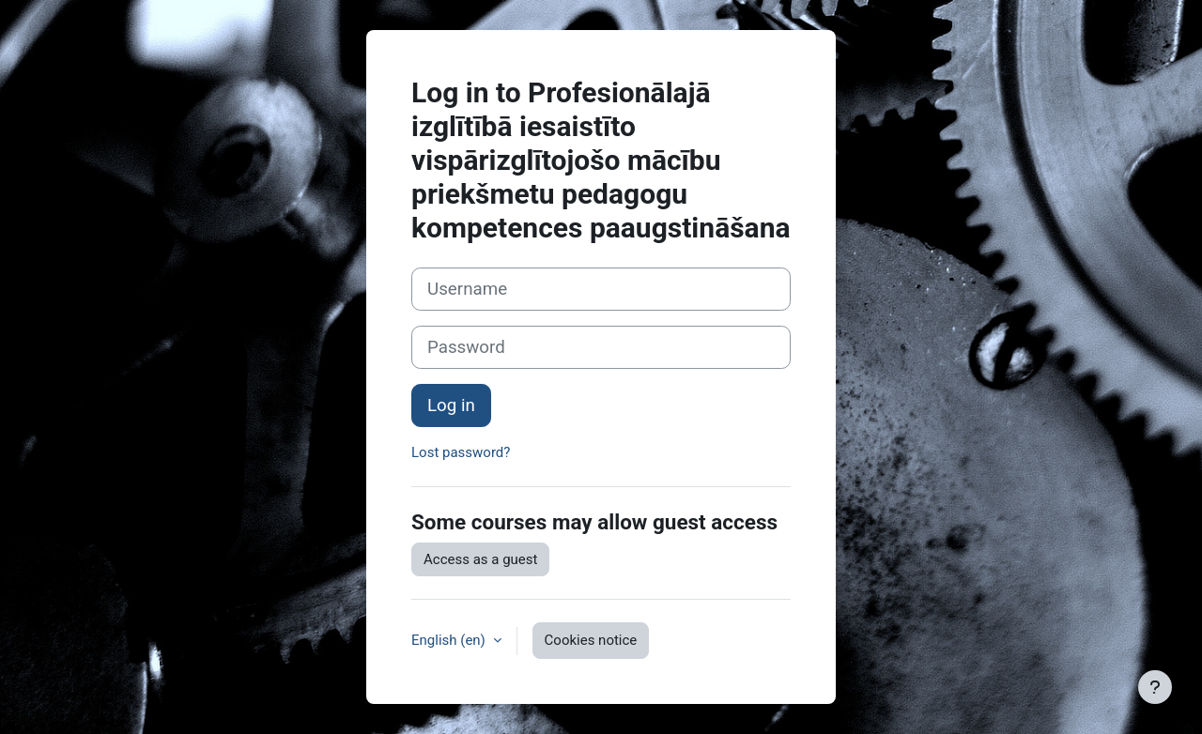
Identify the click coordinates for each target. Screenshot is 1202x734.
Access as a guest (480, 559)
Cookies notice (591, 640)
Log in (451, 405)
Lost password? (460, 452)
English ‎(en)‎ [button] (450, 640)
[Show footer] (1155, 687)
